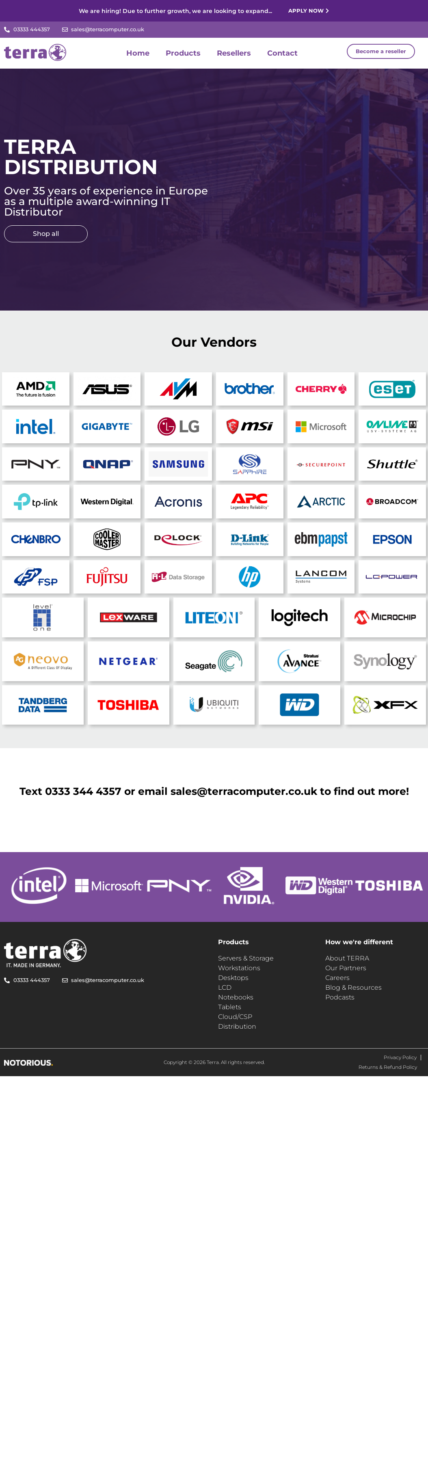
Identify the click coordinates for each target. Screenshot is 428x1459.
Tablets (229, 1007)
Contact (282, 53)
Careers (337, 978)
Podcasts (340, 997)
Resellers (234, 53)
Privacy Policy (400, 1057)
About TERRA (347, 958)
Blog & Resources (353, 987)
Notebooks (235, 997)
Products (183, 53)
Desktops (233, 978)
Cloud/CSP (235, 1017)
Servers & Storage (246, 958)
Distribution (237, 1026)
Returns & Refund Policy (388, 1067)
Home (137, 53)
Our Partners (345, 968)
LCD (224, 987)
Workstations (239, 968)
